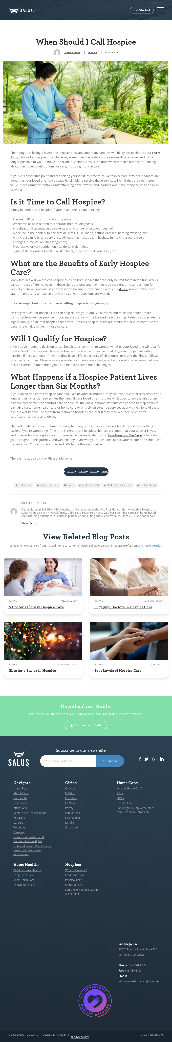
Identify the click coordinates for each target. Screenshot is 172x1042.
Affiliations (20, 811)
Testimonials (21, 806)
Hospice (92, 52)
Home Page (20, 792)
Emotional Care (75, 878)
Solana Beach (73, 821)
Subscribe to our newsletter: (82, 753)
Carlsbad (70, 792)
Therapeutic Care (24, 888)
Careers (18, 826)
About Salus (21, 797)
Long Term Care (23, 878)
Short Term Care (23, 883)
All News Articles (151, 549)
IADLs (120, 801)
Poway (69, 811)
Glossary (19, 836)
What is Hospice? (76, 873)
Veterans (19, 821)
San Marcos (72, 816)
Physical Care (73, 883)
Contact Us (20, 801)
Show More (29, 526)
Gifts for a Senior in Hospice (32, 673)
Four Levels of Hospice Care (117, 673)
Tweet (73, 473)
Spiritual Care (73, 888)
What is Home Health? (27, 873)
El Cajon (70, 797)
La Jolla (69, 826)
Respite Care (125, 806)
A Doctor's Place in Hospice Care (36, 610)
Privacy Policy (80, 1038)
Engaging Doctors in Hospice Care (123, 610)
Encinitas (71, 801)
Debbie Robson (72, 52)
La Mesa (70, 806)
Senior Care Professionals (29, 816)
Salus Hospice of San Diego (127, 435)
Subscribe (110, 764)
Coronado (71, 831)
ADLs (120, 797)
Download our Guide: (86, 728)
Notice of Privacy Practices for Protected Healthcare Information (32, 853)
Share (48, 473)
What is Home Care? (129, 792)
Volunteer (19, 831)
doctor (123, 289)
